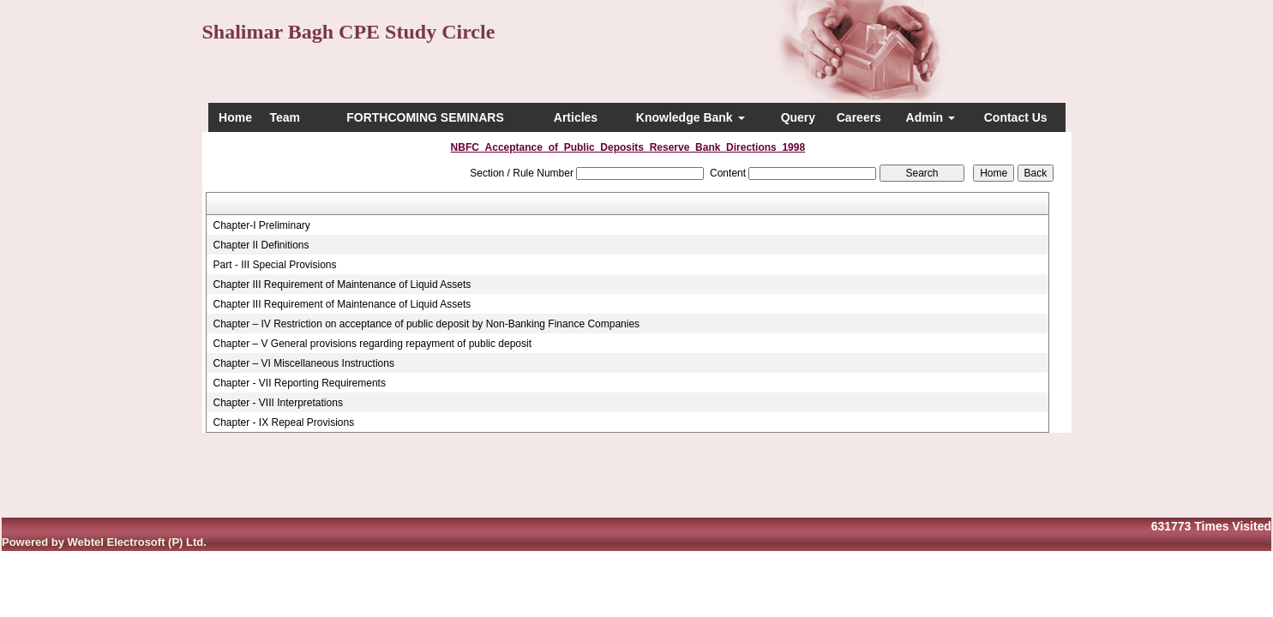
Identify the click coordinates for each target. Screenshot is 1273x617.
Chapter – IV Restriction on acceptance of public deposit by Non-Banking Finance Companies (426, 324)
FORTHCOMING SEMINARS (425, 117)
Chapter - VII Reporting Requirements (299, 383)
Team (284, 117)
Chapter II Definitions (261, 245)
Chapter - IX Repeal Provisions (283, 422)
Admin (930, 117)
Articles (575, 117)
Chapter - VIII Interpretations (277, 403)
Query (798, 117)
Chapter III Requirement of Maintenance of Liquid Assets (342, 285)
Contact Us (1016, 117)
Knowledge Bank (690, 117)
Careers (859, 117)
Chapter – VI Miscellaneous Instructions (303, 363)
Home (235, 117)
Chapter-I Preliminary (261, 225)
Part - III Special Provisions (274, 265)
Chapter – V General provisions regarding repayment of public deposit (372, 344)
